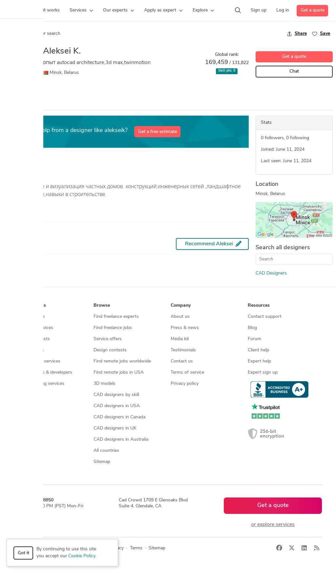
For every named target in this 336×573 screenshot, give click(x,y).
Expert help (259, 361)
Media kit (180, 339)
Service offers (108, 339)
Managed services (35, 327)
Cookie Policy (81, 556)
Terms (136, 548)
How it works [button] (31, 305)
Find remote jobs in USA (119, 372)
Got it (23, 553)
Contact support (265, 316)
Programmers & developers (44, 372)
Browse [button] (102, 305)
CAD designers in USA (117, 406)
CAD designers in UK (115, 428)
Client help (258, 350)
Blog (252, 327)
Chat (294, 71)
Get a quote (313, 10)
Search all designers (283, 248)
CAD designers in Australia (121, 439)
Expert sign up (263, 372)
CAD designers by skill (116, 394)
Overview (14, 103)
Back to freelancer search (32, 33)
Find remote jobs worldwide (122, 361)
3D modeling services (38, 361)
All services (28, 394)
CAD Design (18, 88)
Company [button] (181, 305)
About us (180, 316)
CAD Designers (271, 273)
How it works (31, 316)
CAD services (30, 350)
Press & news (185, 327)
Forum (254, 339)
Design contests (33, 339)
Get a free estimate (157, 131)
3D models (105, 383)
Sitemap (102, 461)
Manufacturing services (40, 383)
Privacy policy (185, 383)
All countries (106, 450)
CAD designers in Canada (119, 417)
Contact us (182, 361)
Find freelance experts (116, 316)
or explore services (273, 524)
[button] (81, 10)
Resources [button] (259, 305)
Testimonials (183, 350)
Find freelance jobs (113, 327)
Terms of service (187, 372)
